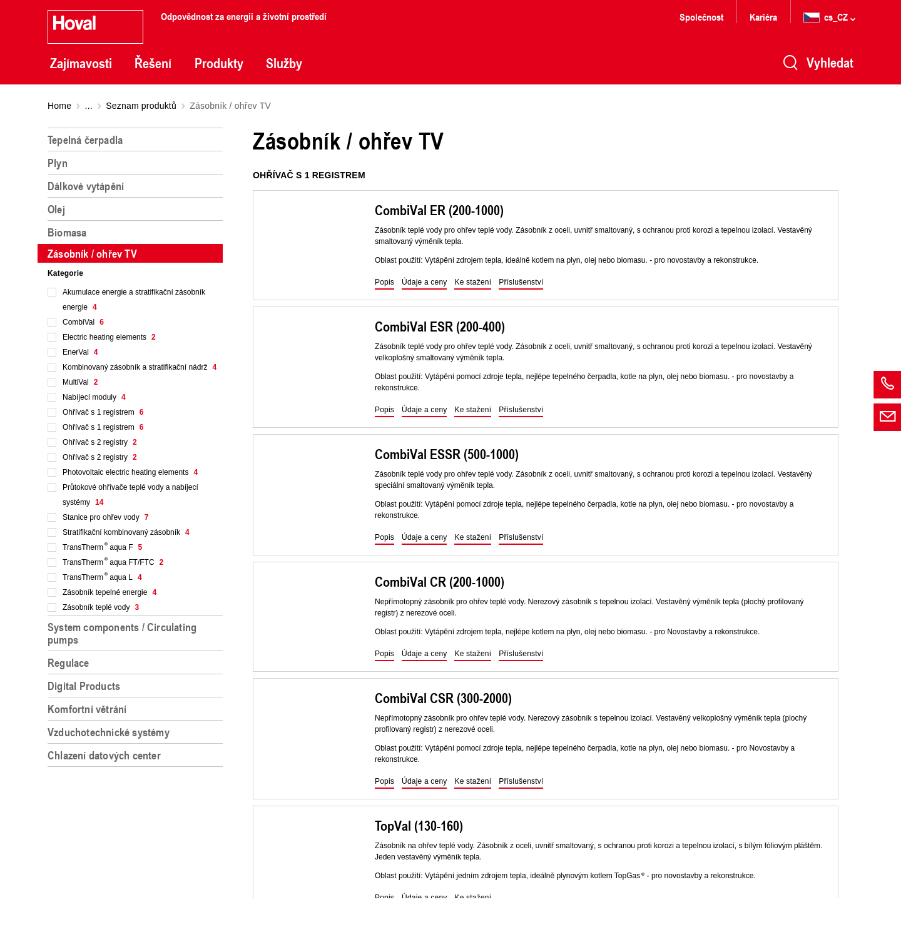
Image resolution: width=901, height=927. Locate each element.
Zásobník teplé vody (101, 607)
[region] (138, 522)
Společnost (701, 16)
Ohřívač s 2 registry (100, 442)
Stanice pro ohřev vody (105, 517)
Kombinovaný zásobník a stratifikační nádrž (139, 367)
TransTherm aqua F (102, 547)
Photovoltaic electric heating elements (130, 472)
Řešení (153, 63)
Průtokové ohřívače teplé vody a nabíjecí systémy (130, 495)
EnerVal (80, 352)
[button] (384, 283)
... (89, 106)
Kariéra (763, 16)
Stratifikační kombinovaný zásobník (126, 532)
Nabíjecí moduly (94, 397)
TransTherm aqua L (102, 577)
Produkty (219, 63)
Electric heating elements (109, 337)
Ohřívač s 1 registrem (103, 412)
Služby (284, 63)
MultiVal (80, 382)
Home (59, 106)
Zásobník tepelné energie (109, 592)
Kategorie (65, 273)
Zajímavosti (81, 63)
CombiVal (83, 322)
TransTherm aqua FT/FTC (113, 562)
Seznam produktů (141, 106)
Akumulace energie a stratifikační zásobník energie (134, 300)
